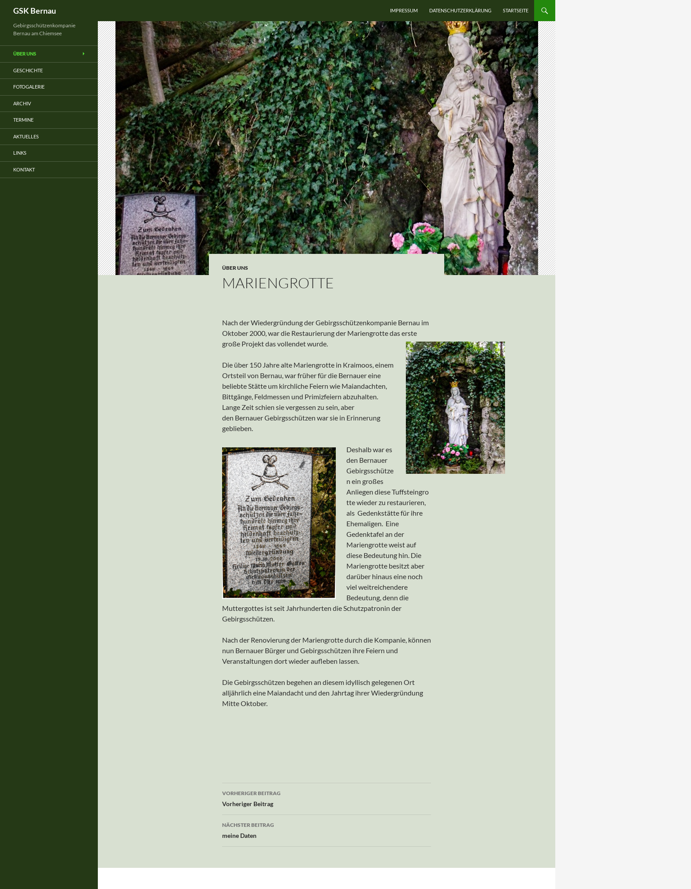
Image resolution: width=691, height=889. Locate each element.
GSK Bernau (34, 10)
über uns (235, 267)
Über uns (24, 53)
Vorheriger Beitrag (326, 797)
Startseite (515, 10)
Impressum (404, 10)
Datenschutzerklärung (460, 10)
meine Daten (326, 829)
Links (19, 153)
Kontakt (24, 169)
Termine (23, 120)
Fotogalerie (29, 86)
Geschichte (28, 70)
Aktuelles (26, 136)
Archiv (22, 103)
